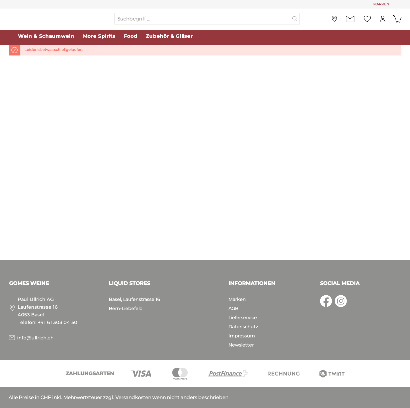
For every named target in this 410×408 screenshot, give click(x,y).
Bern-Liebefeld (126, 308)
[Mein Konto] (381, 19)
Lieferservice (242, 317)
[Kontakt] (348, 19)
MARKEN (381, 4)
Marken (237, 299)
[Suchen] (295, 19)
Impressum (241, 336)
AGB (233, 308)
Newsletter (241, 345)
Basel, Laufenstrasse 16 (134, 299)
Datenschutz (243, 326)
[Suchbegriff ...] (202, 19)
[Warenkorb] (396, 19)
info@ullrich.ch (35, 338)
